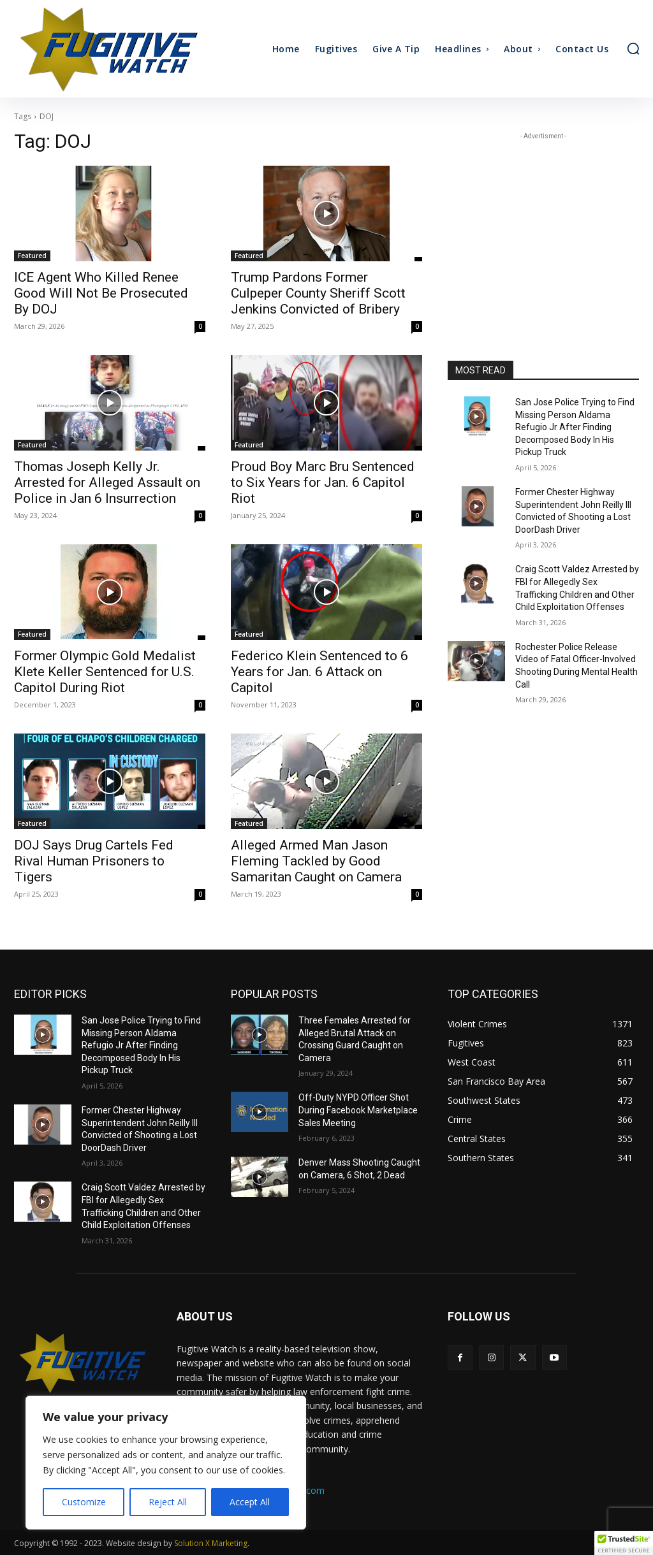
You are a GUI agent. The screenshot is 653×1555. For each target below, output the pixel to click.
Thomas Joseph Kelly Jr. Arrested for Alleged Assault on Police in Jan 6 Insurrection (107, 482)
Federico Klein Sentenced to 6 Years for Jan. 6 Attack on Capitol (319, 671)
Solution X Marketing (210, 1543)
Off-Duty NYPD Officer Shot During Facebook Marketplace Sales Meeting (358, 1109)
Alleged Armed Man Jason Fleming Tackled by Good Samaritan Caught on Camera (316, 861)
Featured (32, 255)
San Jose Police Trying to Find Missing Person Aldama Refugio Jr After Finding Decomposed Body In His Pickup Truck (575, 427)
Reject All (168, 1502)
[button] (633, 48)
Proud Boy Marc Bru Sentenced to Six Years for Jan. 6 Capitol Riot (323, 482)
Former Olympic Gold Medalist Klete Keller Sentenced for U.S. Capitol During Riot (105, 671)
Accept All (250, 1502)
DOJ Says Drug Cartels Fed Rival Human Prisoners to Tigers (93, 861)
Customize (84, 1502)
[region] (166, 1463)
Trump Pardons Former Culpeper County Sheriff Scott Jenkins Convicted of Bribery (318, 293)
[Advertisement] (543, 222)
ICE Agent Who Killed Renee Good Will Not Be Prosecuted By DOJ (101, 293)
